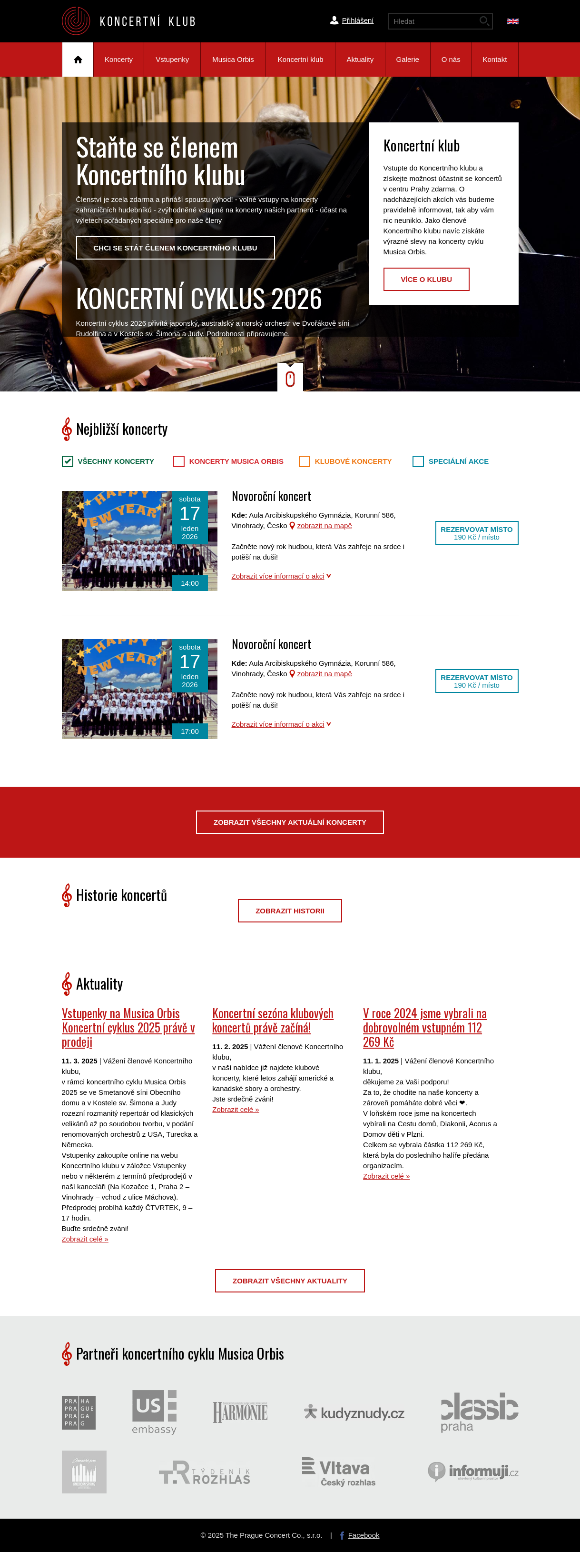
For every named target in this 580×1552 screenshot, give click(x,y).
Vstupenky (172, 59)
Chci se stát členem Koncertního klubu (175, 248)
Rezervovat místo (477, 533)
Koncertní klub (301, 59)
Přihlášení (358, 20)
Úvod (77, 59)
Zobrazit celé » (85, 1239)
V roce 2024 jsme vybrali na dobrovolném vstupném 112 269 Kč (425, 1027)
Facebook (364, 1535)
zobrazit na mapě (324, 525)
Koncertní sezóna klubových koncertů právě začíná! (273, 1020)
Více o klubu (426, 279)
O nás (451, 59)
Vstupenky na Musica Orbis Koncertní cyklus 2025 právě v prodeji (128, 1027)
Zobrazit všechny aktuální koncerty (290, 822)
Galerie (407, 59)
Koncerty (119, 59)
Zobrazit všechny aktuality (290, 1281)
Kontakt (495, 59)
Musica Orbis (233, 59)
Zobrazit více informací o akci (278, 576)
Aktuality (360, 59)
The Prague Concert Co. (136, 21)
